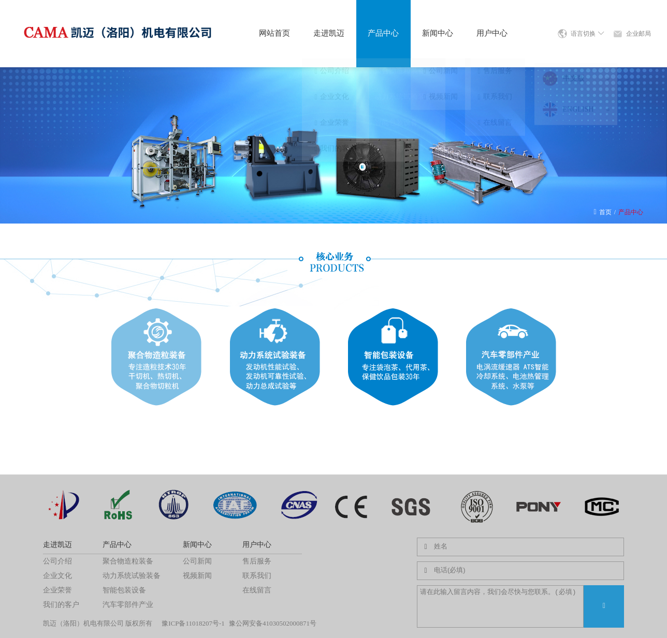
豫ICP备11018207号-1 (193, 623)
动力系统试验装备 (132, 576)
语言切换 (587, 33)
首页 (605, 212)
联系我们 (256, 576)
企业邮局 (638, 33)
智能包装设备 (124, 590)
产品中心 (383, 33)
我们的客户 (61, 605)
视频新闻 (197, 576)
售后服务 (256, 561)
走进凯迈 (328, 33)
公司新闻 (197, 561)
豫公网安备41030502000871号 (272, 623)
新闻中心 (437, 33)
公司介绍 (57, 561)
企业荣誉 (57, 590)
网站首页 (274, 33)
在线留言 (256, 590)
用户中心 (492, 33)
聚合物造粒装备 (128, 561)
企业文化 (57, 576)
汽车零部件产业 (128, 605)
